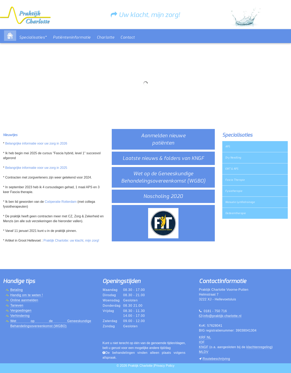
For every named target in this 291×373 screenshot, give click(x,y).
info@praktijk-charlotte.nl (222, 316)
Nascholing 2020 (163, 196)
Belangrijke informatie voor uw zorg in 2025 (36, 167)
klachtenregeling (259, 347)
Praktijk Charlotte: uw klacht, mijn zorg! (71, 240)
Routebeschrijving (216, 358)
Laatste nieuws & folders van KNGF (163, 158)
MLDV (203, 352)
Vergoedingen (21, 310)
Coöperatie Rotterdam (60, 201)
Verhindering (20, 315)
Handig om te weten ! (26, 295)
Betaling (16, 290)
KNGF (203, 347)
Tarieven (16, 305)
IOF (202, 342)
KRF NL (205, 337)
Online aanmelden (24, 300)
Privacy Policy (164, 365)
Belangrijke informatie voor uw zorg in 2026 (36, 143)
